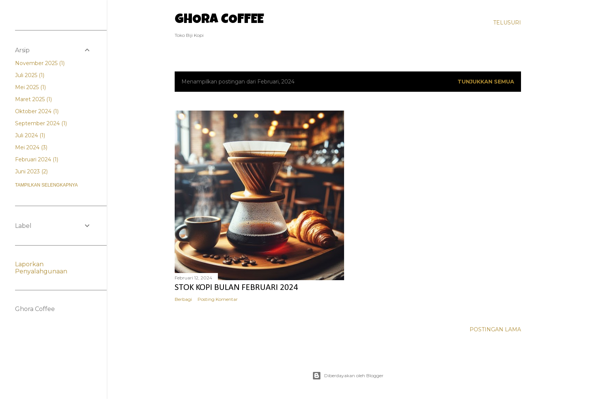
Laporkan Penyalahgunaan (41, 268)
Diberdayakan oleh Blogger (348, 375)
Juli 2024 (30, 135)
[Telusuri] (507, 23)
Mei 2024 (31, 147)
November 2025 (40, 63)
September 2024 (41, 123)
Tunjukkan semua (486, 81)
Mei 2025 (30, 87)
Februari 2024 (36, 159)
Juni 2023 (31, 171)
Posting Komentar (218, 299)
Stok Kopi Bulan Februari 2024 (236, 287)
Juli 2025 (29, 75)
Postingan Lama (495, 329)
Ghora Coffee (219, 20)
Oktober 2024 (37, 111)
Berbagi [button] (183, 299)
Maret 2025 (33, 99)
